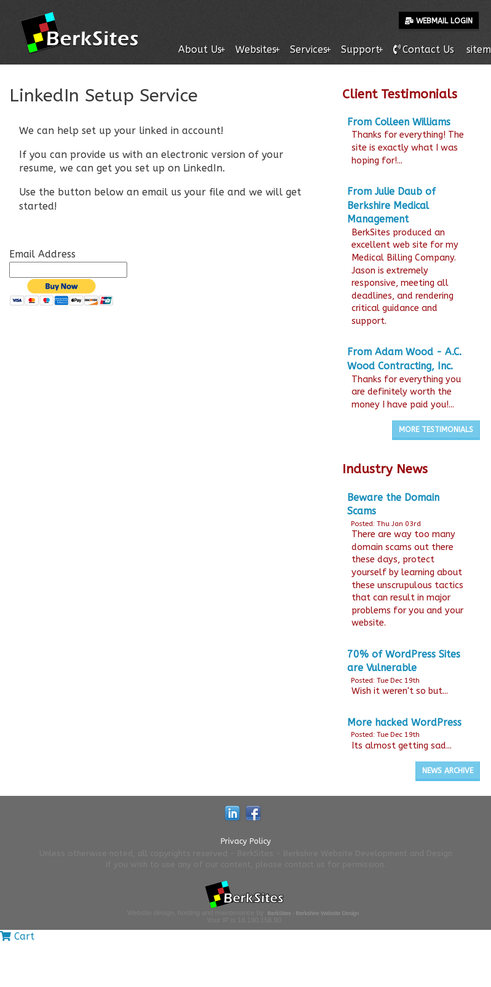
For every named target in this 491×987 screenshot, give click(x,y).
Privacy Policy (246, 841)
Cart (17, 936)
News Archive (447, 770)
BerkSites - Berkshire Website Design (313, 913)
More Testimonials (436, 429)
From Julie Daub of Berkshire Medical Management (391, 205)
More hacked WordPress (404, 722)
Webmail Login (439, 21)
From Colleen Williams (398, 122)
